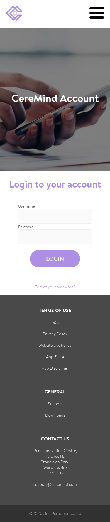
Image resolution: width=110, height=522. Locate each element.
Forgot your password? (55, 286)
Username (26, 206)
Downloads (55, 415)
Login (55, 259)
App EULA (55, 356)
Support (55, 403)
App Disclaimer (55, 368)
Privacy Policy (55, 333)
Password (25, 226)
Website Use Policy (55, 345)
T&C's (55, 322)
